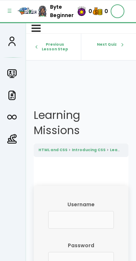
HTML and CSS (52, 150)
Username (81, 204)
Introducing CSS (89, 150)
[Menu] (36, 28)
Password (81, 245)
